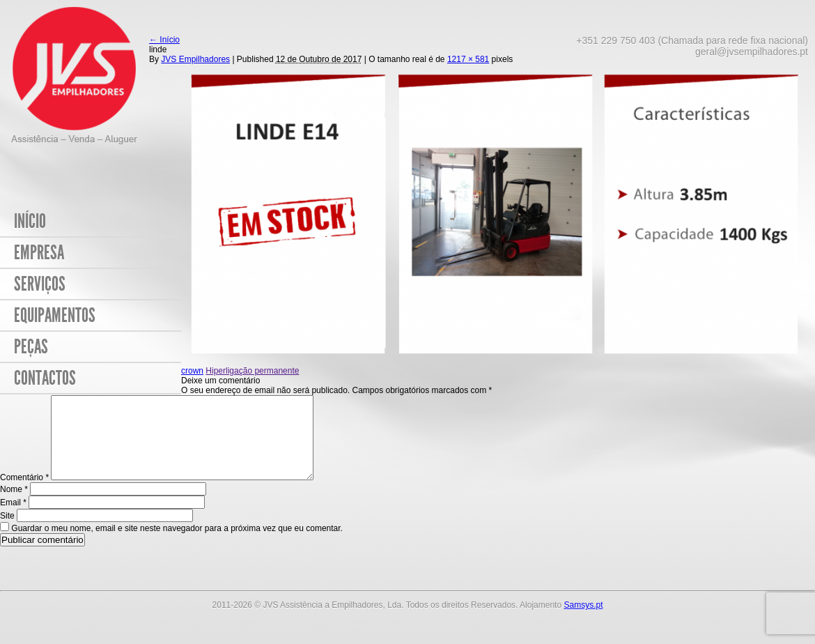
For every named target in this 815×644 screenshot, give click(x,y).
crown (192, 371)
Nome (14, 506)
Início (30, 221)
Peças (31, 346)
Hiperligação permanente (252, 371)
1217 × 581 (468, 59)
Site (7, 532)
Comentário (24, 494)
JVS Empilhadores (195, 59)
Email (13, 519)
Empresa (39, 252)
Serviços (39, 284)
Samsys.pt (583, 622)
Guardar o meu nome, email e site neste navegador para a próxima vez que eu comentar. (177, 545)
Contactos (45, 378)
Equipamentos (54, 315)
